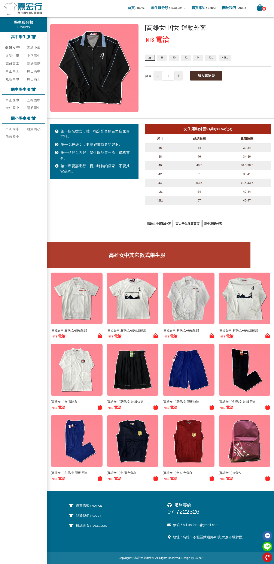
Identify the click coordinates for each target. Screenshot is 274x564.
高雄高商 (34, 63)
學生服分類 (166, 8)
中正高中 (34, 55)
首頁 (136, 8)
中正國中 (12, 100)
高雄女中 (12, 48)
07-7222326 (183, 511)
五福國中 (34, 100)
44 (198, 57)
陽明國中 (34, 108)
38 (162, 57)
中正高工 (12, 71)
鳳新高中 (12, 79)
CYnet (198, 558)
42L (210, 57)
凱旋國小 (34, 129)
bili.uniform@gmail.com (201, 525)
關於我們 (234, 8)
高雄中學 (34, 47)
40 (174, 57)
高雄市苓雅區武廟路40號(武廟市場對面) (213, 537)
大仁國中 (12, 108)
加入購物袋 (206, 76)
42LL (225, 57)
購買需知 (204, 8)
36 (149, 57)
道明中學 (12, 55)
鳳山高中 (34, 71)
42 (186, 57)
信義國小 (12, 137)
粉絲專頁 (88, 525)
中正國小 (12, 129)
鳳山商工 (34, 79)
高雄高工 (12, 63)
